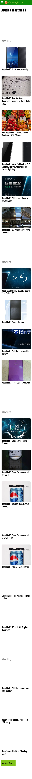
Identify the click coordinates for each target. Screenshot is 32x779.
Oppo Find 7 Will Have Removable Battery (15, 352)
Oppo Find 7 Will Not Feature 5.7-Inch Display (15, 689)
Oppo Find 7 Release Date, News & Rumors (15, 505)
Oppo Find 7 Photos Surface (13, 322)
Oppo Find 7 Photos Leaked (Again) (16, 567)
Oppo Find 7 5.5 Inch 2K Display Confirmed (15, 628)
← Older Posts (7, 763)
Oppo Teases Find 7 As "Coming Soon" (14, 752)
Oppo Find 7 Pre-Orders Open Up (15, 69)
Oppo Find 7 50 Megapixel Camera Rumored (16, 231)
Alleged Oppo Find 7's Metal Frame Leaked (16, 597)
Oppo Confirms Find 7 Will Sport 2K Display (15, 721)
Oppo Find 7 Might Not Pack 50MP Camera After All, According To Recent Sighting (16, 166)
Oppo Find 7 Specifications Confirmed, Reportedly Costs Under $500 (16, 100)
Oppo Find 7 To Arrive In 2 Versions (16, 382)
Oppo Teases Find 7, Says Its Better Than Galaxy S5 (16, 292)
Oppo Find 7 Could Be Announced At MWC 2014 (15, 537)
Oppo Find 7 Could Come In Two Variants (14, 442)
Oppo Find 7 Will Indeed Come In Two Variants (15, 199)
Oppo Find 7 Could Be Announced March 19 (15, 473)
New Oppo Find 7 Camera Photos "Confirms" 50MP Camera (15, 134)
